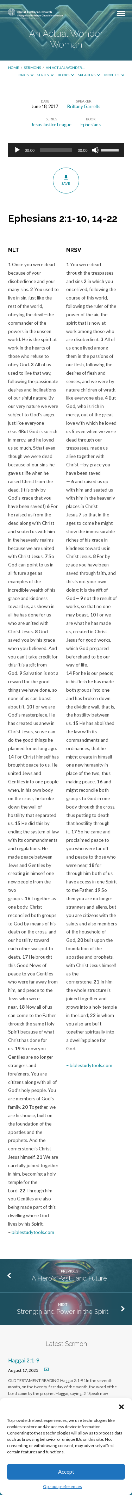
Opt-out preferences (62, 1486)
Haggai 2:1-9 (23, 1360)
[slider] (56, 150)
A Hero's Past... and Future (69, 1278)
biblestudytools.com (33, 1232)
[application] (66, 150)
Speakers (89, 75)
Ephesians (91, 124)
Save (66, 180)
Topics (25, 75)
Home (13, 67)
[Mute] (95, 150)
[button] (121, 1406)
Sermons (32, 67)
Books (66, 75)
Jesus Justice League (51, 124)
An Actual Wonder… (65, 67)
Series (45, 75)
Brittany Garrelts (83, 106)
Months (114, 75)
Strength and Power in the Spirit (62, 1311)
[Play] (17, 150)
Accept (66, 1471)
